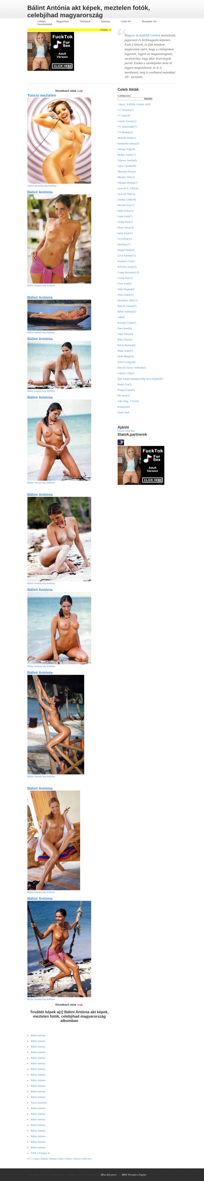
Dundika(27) (124, 244)
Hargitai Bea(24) (126, 250)
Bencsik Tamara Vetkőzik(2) (132, 367)
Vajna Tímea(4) (125, 334)
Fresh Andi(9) (124, 283)
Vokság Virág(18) (126, 149)
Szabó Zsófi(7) (125, 216)
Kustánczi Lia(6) (126, 261)
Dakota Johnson (49, 1158)
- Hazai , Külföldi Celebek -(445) (134, 104)
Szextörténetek (45, 24)
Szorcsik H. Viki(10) (128, 188)
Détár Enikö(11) (126, 294)
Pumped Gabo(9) (126, 390)
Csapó (36, 1158)
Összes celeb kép (126, 430)
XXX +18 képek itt (40, 1153)
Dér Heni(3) (124, 395)
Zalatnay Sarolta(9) (127, 160)
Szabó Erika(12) (126, 210)
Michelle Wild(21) (127, 138)
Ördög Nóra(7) (125, 222)
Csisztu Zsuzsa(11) (127, 121)
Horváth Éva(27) (126, 205)
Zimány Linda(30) (127, 199)
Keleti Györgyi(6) (127, 362)
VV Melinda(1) (125, 132)
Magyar (130, 35)
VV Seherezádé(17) (127, 126)
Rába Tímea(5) (125, 339)
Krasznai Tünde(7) (127, 322)
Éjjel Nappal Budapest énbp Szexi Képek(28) (140, 378)
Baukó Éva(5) (124, 384)
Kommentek (124, 406)
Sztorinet (106, 21)
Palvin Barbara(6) (126, 345)
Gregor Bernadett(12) (128, 272)
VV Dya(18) (124, 115)
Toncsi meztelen (41, 95)
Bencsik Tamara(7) (127, 306)
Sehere (68, 1158)
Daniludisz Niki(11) (128, 300)
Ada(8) (121, 317)
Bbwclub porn (108, 1174)
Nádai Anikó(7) (125, 350)
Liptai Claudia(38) (127, 166)
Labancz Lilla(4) (126, 373)
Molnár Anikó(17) (127, 154)
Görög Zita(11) (125, 278)
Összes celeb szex (83, 1158)
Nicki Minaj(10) (126, 356)
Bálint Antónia (40, 192)
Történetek (85, 21)
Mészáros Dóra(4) (127, 171)
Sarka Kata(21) (125, 233)
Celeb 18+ (126, 21)
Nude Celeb (123, 412)
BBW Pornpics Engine (134, 1174)
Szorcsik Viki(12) (126, 194)
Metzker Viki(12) (126, 177)
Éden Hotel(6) (125, 328)
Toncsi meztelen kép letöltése (42, 185)
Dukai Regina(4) (126, 289)
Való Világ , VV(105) (128, 401)
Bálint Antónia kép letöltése (41, 285)
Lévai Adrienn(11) (127, 255)
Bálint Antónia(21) (127, 311)
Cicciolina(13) (125, 238)
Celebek (42, 21)
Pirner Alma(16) (126, 227)
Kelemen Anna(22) (127, 266)
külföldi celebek (149, 35)
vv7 (29, 1158)
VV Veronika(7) (126, 110)
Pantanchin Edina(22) (128, 143)
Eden (61, 1158)
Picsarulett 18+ (149, 21)
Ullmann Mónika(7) (128, 182)
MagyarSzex (62, 21)
